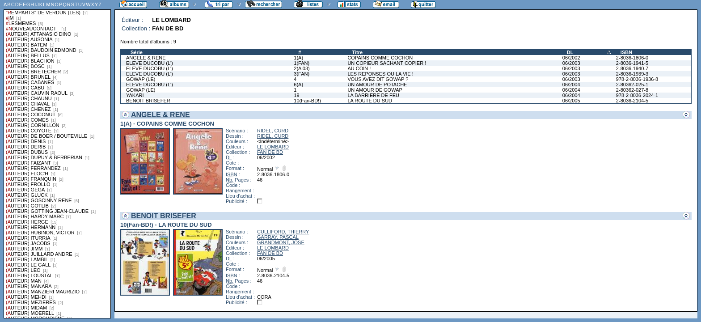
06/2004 (571, 84)
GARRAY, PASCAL (278, 237)
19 (296, 95)
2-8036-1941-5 (632, 63)
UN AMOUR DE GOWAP (374, 90)
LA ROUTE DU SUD (369, 100)
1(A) (298, 57)
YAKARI (135, 95)
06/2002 (571, 57)
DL (570, 52)
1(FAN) (301, 63)
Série (137, 52)
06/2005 (571, 100)
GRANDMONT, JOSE (280, 242)
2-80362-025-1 (632, 84)
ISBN (626, 52)
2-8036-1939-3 (632, 73)
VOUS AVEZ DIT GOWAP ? (377, 79)
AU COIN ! (359, 68)
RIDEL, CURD (272, 130)
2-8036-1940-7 (632, 68)
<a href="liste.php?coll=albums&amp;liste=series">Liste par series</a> (57, 159)
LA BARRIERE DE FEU (373, 95)
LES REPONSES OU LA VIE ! (380, 73)
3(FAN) (301, 73)
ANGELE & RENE (146, 57)
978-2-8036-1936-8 (637, 79)
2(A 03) (301, 68)
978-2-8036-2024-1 (637, 95)
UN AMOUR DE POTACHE (377, 84)
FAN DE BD (270, 152)
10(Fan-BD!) (307, 100)
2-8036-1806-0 (632, 57)
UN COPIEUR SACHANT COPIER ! (386, 63)
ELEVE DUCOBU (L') (149, 63)
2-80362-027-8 (632, 90)
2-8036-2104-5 (632, 100)
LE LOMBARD (273, 146)
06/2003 (571, 63)
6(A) (298, 84)
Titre (357, 52)
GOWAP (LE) (140, 79)
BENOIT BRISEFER (148, 100)
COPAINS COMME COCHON (380, 57)
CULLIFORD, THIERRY (283, 231)
